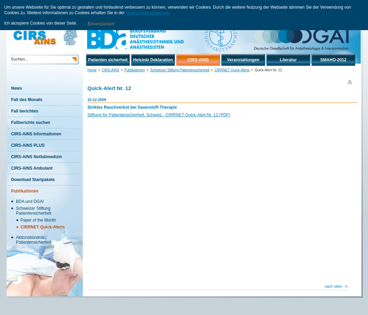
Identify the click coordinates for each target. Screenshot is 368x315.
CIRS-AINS (110, 70)
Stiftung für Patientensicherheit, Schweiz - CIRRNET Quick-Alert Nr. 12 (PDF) (158, 114)
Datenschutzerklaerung (147, 12)
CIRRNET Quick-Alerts (232, 70)
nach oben (336, 286)
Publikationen (134, 70)
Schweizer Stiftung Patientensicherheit (179, 70)
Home (92, 70)
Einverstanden (100, 23)
